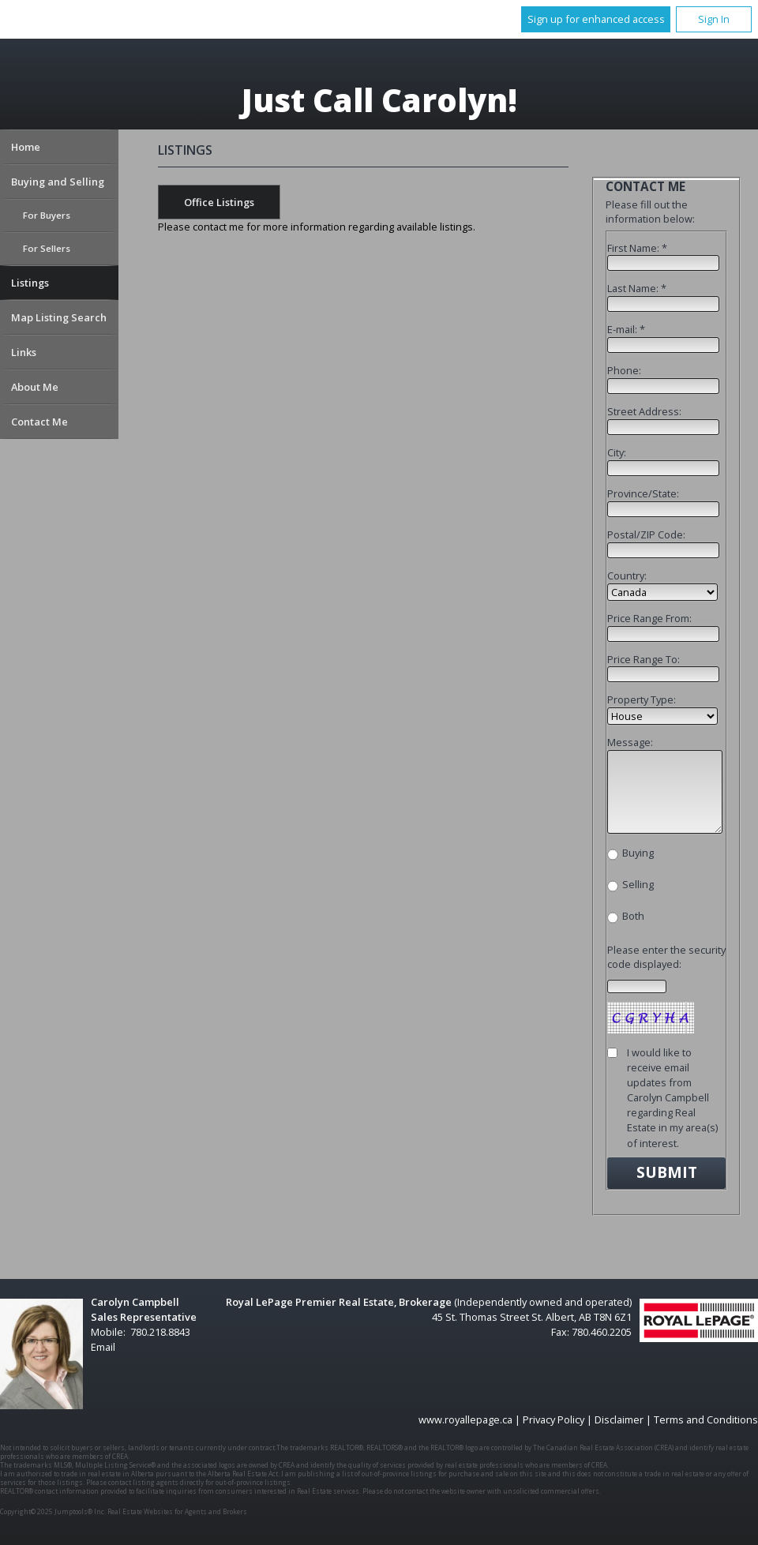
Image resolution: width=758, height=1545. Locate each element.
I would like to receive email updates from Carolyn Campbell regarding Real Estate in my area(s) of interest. (672, 1097)
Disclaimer (619, 1419)
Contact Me (39, 421)
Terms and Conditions (706, 1419)
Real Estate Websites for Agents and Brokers (177, 1511)
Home (25, 147)
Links (23, 352)
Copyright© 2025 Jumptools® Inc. (53, 1511)
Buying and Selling (57, 181)
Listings (30, 283)
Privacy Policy (553, 1419)
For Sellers (46, 248)
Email (103, 1347)
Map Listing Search (59, 317)
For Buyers (46, 215)
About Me (34, 387)
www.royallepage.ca (465, 1419)
